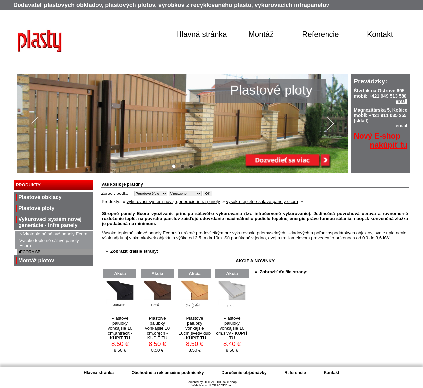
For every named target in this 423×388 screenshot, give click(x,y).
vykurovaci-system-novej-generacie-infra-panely (173, 201)
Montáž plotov (36, 260)
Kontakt (380, 34)
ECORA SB (30, 252)
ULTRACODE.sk (220, 385)
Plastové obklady (40, 197)
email (401, 101)
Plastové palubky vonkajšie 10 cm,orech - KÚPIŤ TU (157, 328)
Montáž (261, 34)
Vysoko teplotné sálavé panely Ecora (49, 243)
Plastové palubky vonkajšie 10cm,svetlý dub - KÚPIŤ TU (195, 328)
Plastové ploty (36, 208)
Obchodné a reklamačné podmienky (168, 372)
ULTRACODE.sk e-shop (220, 382)
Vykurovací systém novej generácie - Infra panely (50, 222)
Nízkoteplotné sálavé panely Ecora (53, 233)
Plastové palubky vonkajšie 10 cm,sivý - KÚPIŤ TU (232, 328)
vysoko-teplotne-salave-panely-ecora (262, 201)
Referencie (320, 34)
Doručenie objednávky (244, 372)
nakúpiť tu (388, 145)
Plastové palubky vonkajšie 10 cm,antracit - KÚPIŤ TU (120, 328)
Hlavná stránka (201, 34)
